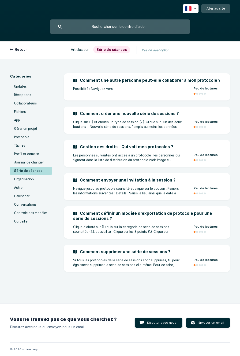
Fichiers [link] (20, 112)
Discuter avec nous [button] (161, 322)
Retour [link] (21, 49)
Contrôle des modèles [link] (31, 213)
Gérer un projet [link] (25, 128)
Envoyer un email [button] (211, 322)
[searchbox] (120, 26)
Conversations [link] (25, 204)
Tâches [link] (19, 145)
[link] (147, 86)
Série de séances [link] (28, 171)
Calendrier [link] (22, 196)
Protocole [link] (21, 137)
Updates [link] (20, 86)
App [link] (17, 120)
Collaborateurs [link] (25, 103)
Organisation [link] (24, 179)
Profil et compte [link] (26, 154)
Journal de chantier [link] (29, 162)
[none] (191, 8)
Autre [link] (18, 187)
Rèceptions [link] (22, 95)
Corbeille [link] (20, 221)
